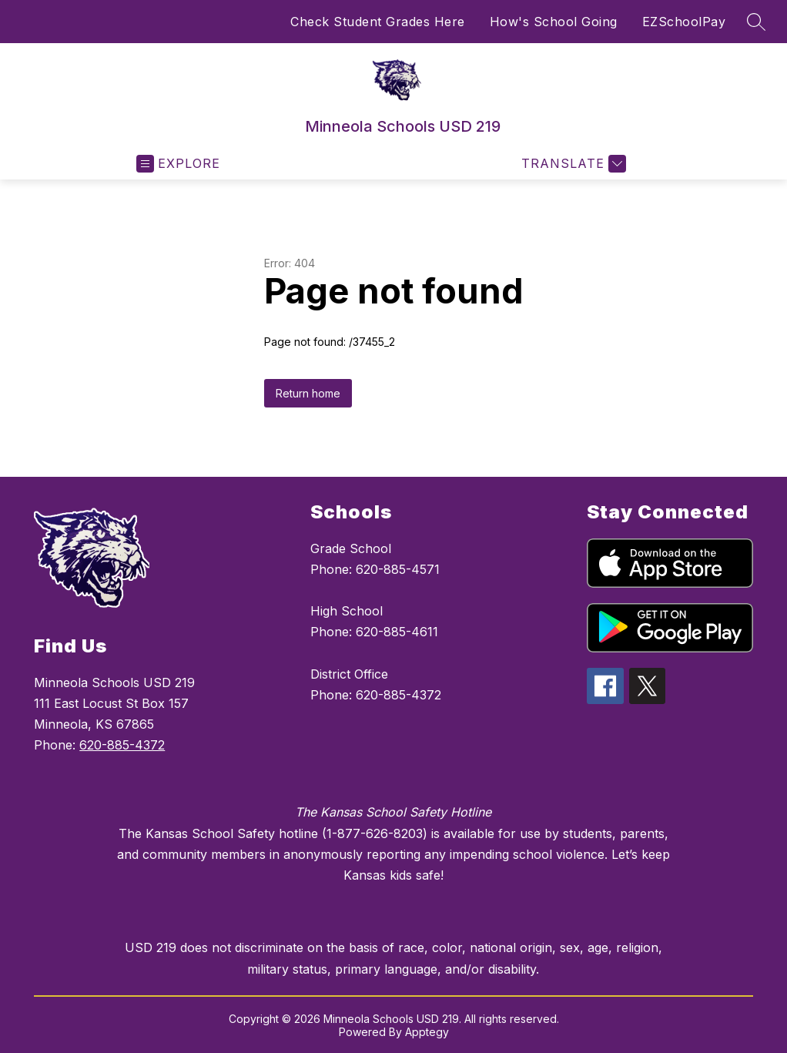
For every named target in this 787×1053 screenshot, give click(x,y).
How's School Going (554, 21)
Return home (308, 393)
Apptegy (427, 1031)
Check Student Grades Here (377, 21)
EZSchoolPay (684, 21)
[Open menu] (178, 163)
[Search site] (756, 21)
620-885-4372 (122, 745)
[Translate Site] (571, 163)
